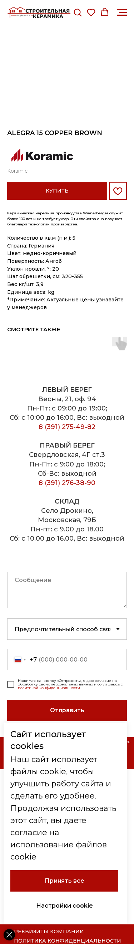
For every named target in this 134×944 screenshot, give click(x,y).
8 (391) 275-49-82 (67, 427)
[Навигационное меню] (122, 12)
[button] (77, 12)
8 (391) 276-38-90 (67, 483)
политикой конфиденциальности (49, 687)
